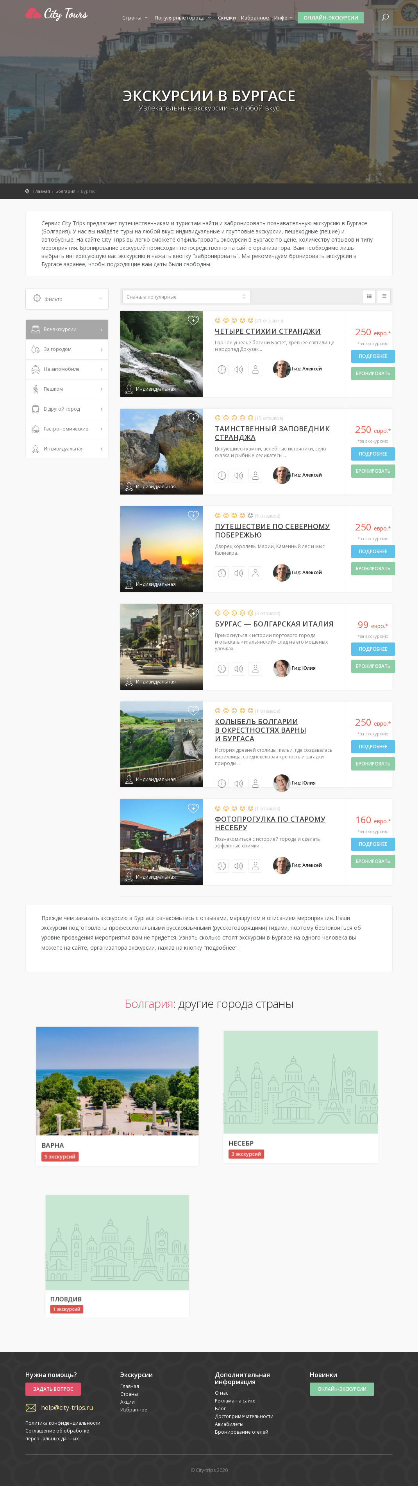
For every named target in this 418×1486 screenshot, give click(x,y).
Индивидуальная (57, 449)
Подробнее (373, 356)
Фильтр (68, 298)
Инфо (284, 17)
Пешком (46, 389)
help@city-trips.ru (67, 1407)
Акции (127, 1402)
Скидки (227, 17)
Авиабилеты (229, 1424)
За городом (50, 349)
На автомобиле (55, 369)
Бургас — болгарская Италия (274, 623)
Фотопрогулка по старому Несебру (270, 823)
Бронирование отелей (241, 1432)
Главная (129, 1386)
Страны (136, 17)
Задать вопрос (53, 1389)
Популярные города (184, 17)
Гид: (297, 368)
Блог (220, 1408)
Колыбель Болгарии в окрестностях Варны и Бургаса (260, 730)
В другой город (55, 409)
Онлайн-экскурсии (331, 17)
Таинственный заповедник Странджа (272, 432)
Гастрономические (59, 429)
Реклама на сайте (235, 1400)
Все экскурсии (53, 330)
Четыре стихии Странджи (268, 331)
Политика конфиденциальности (62, 1423)
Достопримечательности (244, 1416)
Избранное (255, 17)
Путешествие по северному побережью (272, 530)
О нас (221, 1393)
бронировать (373, 373)
